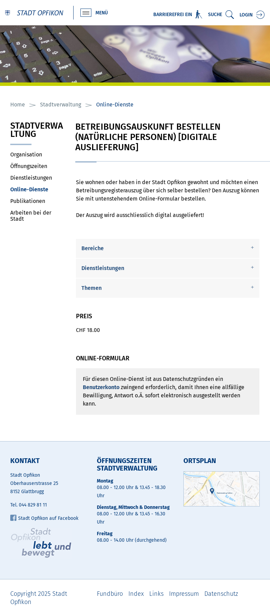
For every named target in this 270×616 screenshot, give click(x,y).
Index (136, 594)
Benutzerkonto (101, 387)
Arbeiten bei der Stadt (30, 215)
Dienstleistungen (31, 178)
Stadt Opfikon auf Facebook (44, 518)
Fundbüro (110, 594)
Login (246, 15)
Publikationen (27, 201)
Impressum (184, 594)
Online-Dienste (37, 189)
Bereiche (92, 248)
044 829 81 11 (33, 505)
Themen (91, 288)
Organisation (26, 154)
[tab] (167, 248)
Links (156, 594)
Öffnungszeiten (28, 166)
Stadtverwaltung (36, 130)
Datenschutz (221, 594)
